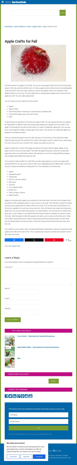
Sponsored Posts (56, 458)
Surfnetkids (9, 27)
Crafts (29, 27)
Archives (58, 455)
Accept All (39, 456)
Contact (65, 455)
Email (7, 298)
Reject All (26, 456)
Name (7, 288)
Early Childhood (19, 27)
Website (7, 308)
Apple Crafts (36, 27)
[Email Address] (38, 421)
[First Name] (38, 414)
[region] (26, 450)
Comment (9, 267)
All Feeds (57, 451)
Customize (13, 456)
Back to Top (67, 458)
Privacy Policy (50, 455)
